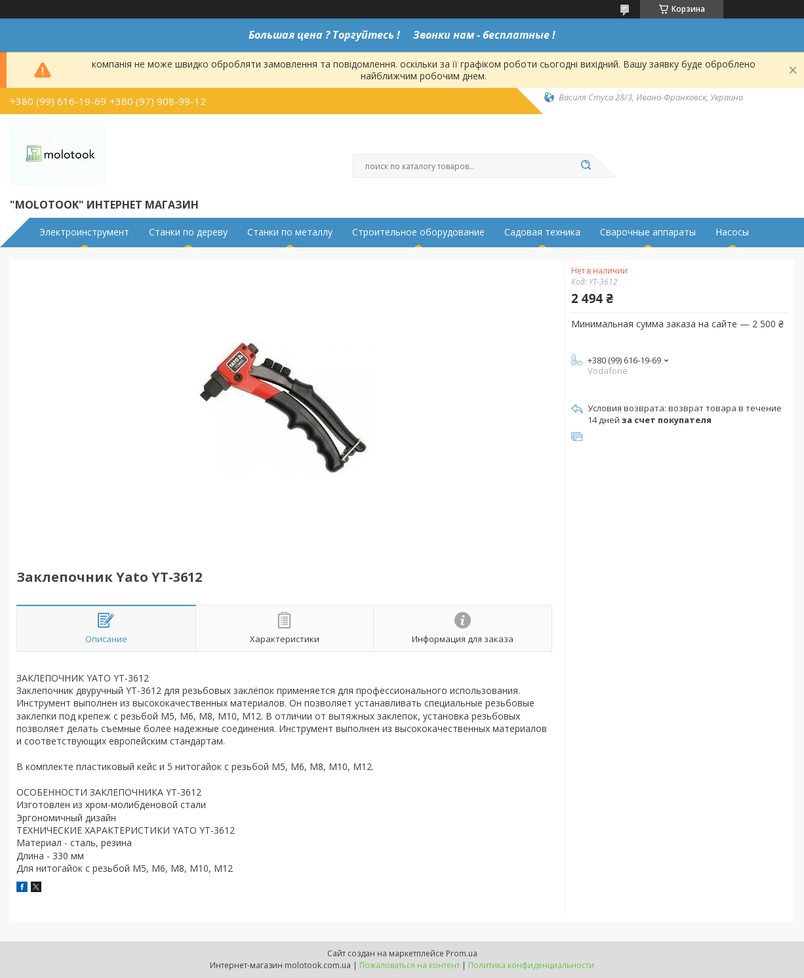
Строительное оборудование (418, 232)
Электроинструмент (84, 232)
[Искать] (586, 166)
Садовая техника (542, 232)
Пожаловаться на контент (409, 965)
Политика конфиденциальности (531, 965)
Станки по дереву (188, 232)
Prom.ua (461, 953)
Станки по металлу (289, 232)
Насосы (732, 232)
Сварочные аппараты (648, 232)
